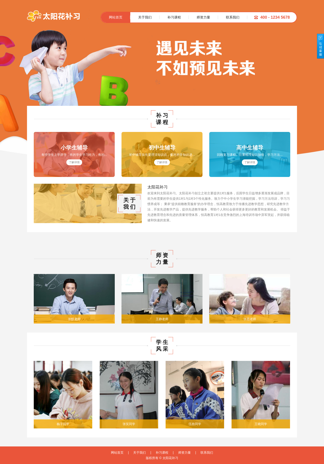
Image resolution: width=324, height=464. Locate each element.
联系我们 (232, 17)
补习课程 (174, 17)
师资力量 (203, 17)
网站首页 (115, 17)
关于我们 (145, 17)
